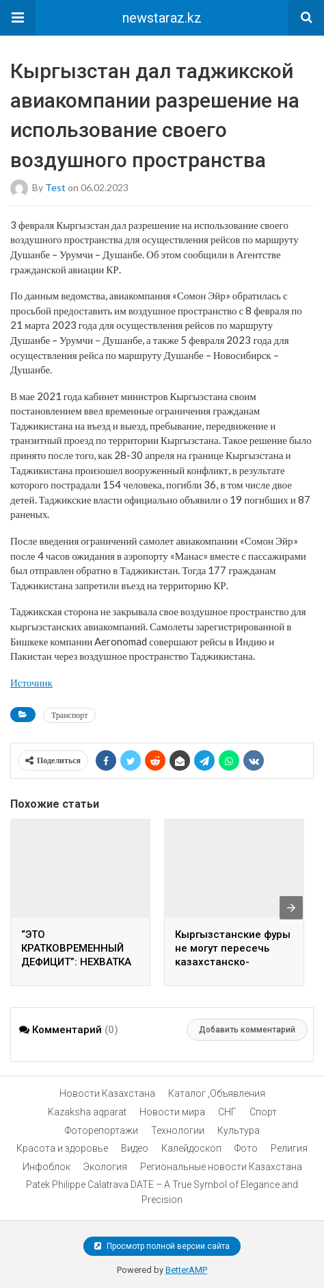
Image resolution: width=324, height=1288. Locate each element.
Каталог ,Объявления (216, 1093)
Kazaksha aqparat (87, 1111)
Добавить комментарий (247, 1030)
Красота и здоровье (62, 1148)
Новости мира (172, 1111)
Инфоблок (46, 1166)
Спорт (263, 1111)
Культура (238, 1130)
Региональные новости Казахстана (221, 1166)
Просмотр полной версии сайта (162, 1246)
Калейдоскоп (191, 1148)
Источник (31, 682)
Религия (289, 1148)
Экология (105, 1166)
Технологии (177, 1130)
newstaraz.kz (162, 18)
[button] (18, 18)
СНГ (227, 1111)
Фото (246, 1148)
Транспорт (69, 715)
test (55, 187)
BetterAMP (186, 1270)
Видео (134, 1148)
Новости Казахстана (107, 1093)
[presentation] (291, 907)
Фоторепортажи (101, 1130)
